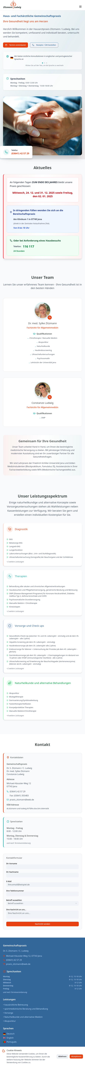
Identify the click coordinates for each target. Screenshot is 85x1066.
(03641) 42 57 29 (20, 153)
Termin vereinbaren (15, 45)
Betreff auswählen (14, 900)
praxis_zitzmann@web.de (22, 799)
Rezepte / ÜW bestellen (44, 45)
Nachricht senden (42, 924)
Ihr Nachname (12, 872)
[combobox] (42, 903)
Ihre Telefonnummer (15, 891)
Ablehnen (62, 1056)
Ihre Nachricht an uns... (16, 909)
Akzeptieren (76, 1056)
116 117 (28, 246)
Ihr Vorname (11, 863)
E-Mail (8, 881)
